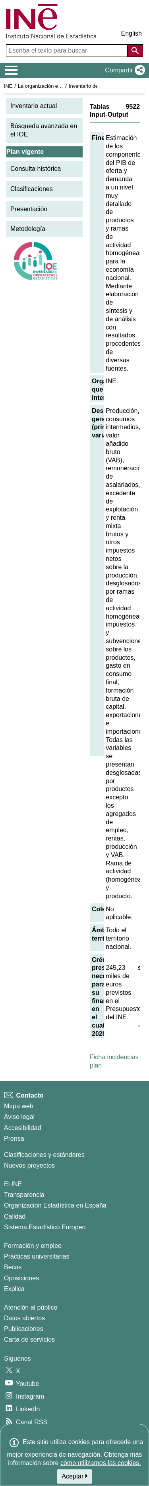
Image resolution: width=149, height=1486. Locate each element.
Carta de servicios (29, 1339)
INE (8, 86)
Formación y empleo (33, 1245)
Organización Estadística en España (55, 1205)
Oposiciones (21, 1278)
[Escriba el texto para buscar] (67, 50)
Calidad (14, 1216)
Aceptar (74, 1476)
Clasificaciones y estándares (44, 1154)
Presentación (28, 209)
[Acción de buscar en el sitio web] (135, 50)
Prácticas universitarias (37, 1256)
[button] (123, 70)
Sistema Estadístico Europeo (44, 1227)
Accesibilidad (22, 1127)
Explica (14, 1288)
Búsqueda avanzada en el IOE (43, 130)
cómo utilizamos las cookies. (100, 1462)
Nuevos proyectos (29, 1165)
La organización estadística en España (61, 86)
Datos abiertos (24, 1318)
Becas (12, 1267)
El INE (13, 1184)
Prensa (14, 1138)
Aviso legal (19, 1116)
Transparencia (24, 1194)
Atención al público (30, 1307)
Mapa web (18, 1106)
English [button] (131, 33)
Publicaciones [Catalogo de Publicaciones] (23, 1328)
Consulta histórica (35, 168)
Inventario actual (33, 105)
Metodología (27, 228)
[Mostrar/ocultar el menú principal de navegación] (11, 70)
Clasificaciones (31, 189)
